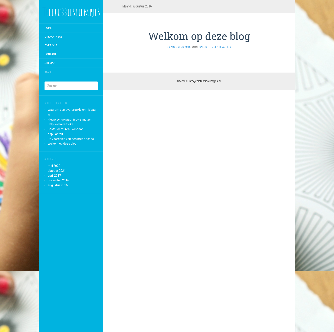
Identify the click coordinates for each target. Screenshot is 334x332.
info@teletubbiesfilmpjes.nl (205, 81)
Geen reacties (221, 46)
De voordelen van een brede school (71, 139)
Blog (48, 71)
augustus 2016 (58, 185)
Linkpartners (53, 36)
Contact (50, 54)
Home (48, 27)
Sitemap (50, 62)
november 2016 (58, 180)
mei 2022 (54, 165)
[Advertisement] (71, 263)
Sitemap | (199, 81)
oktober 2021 (57, 170)
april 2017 (54, 175)
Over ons (51, 45)
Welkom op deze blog (62, 143)
